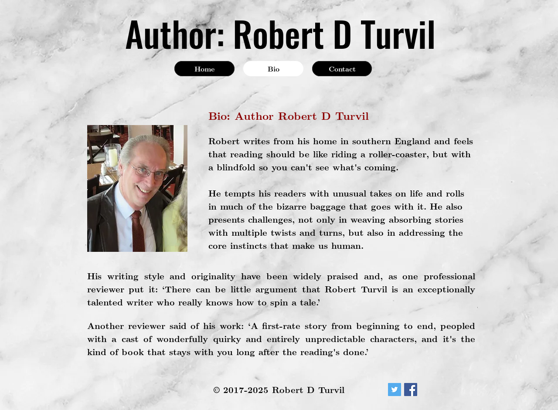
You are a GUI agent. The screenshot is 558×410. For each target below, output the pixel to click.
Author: (175, 33)
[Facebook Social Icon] (410, 389)
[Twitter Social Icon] (394, 389)
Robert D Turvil (334, 33)
